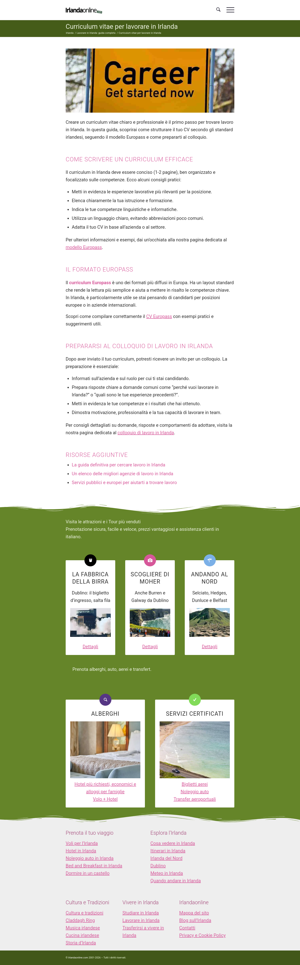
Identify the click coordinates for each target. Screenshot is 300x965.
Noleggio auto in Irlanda (89, 858)
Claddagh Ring (80, 920)
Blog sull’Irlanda (195, 920)
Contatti (187, 928)
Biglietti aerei (195, 784)
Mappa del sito (194, 913)
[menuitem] (218, 10)
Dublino (158, 865)
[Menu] (228, 10)
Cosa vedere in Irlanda (172, 843)
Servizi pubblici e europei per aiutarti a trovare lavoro (124, 482)
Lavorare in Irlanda (141, 920)
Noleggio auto (195, 791)
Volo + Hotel (105, 799)
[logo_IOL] (84, 10)
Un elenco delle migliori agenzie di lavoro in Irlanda (122, 473)
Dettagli (90, 646)
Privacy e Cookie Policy (202, 935)
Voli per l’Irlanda (82, 843)
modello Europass (84, 247)
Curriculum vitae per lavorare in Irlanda (122, 26)
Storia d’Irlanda (81, 943)
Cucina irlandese (82, 935)
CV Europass (159, 316)
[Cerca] (218, 10)
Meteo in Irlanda (166, 873)
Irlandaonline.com (78, 957)
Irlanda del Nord (166, 858)
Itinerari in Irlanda (167, 850)
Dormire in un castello (88, 873)
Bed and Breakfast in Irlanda (94, 865)
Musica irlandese (83, 928)
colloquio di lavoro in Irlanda (146, 432)
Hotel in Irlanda (81, 850)
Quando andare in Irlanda (175, 880)
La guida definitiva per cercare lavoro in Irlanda (118, 465)
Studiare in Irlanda (140, 913)
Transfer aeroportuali (195, 799)
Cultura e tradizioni (84, 913)
